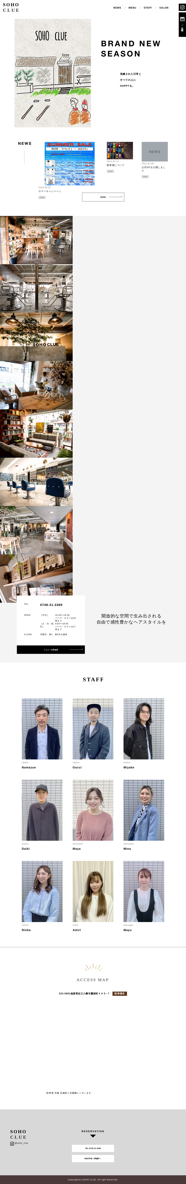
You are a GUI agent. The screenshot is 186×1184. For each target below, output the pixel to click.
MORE (103, 197)
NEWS (117, 8)
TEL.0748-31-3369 (93, 1148)
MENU (132, 8)
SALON (164, 8)
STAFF (148, 8)
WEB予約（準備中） (93, 1159)
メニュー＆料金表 (51, 650)
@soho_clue (19, 1143)
